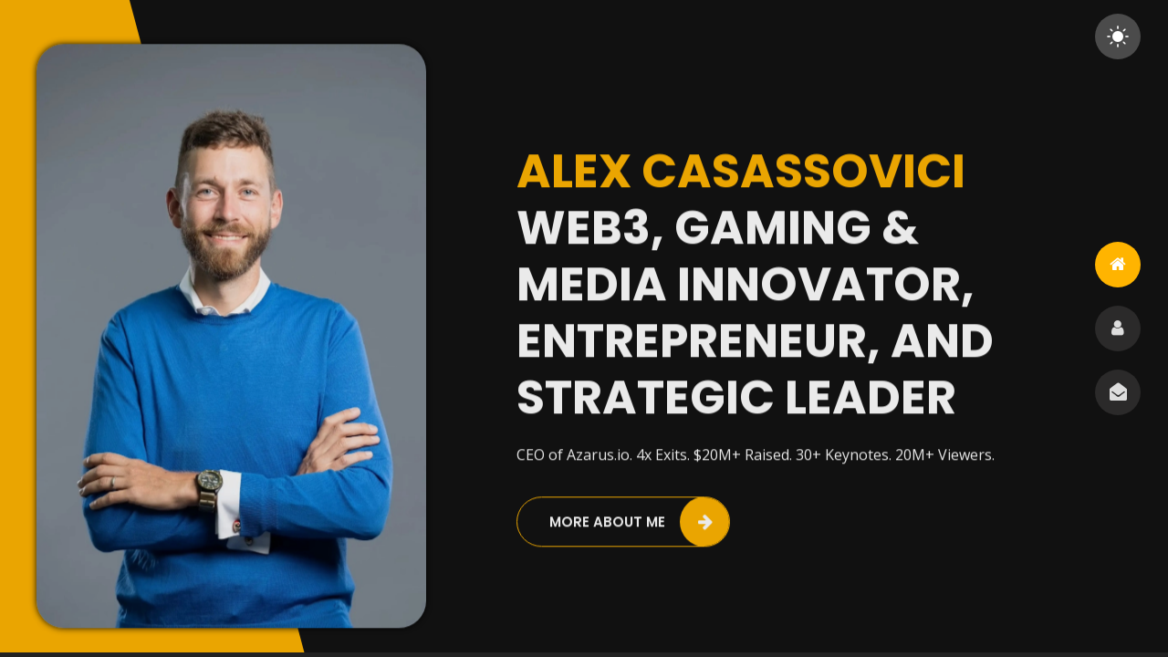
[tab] (1118, 264)
